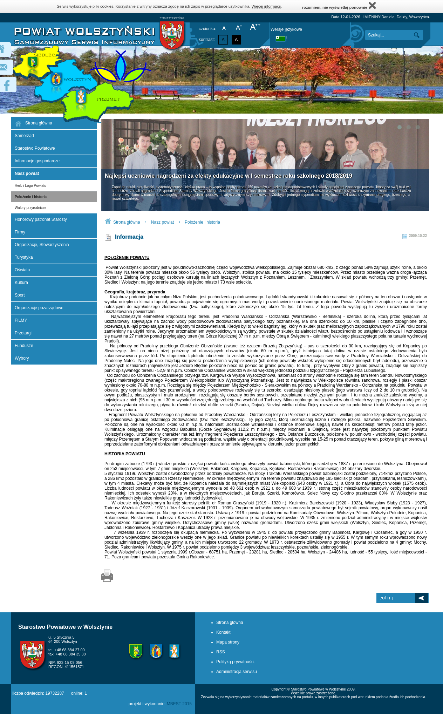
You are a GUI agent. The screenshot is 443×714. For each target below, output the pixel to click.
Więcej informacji (266, 6)
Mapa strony (227, 642)
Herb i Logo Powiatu (30, 186)
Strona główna (126, 222)
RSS (220, 652)
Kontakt (223, 632)
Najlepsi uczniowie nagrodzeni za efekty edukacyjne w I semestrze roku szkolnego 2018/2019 (228, 176)
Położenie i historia (31, 197)
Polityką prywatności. (235, 661)
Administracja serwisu (236, 671)
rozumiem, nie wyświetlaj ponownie (339, 5)
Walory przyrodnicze (30, 208)
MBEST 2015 (179, 703)
